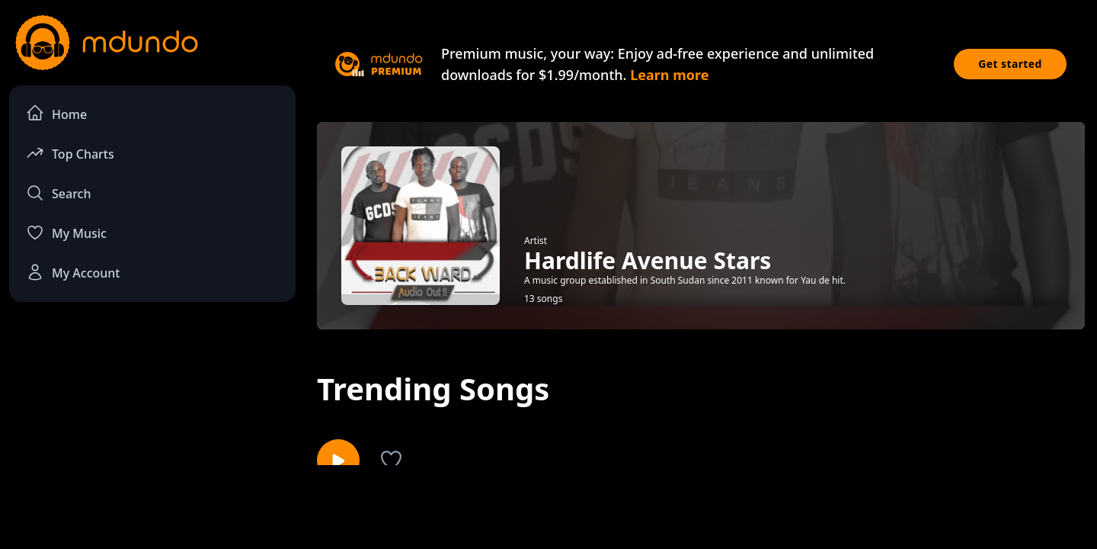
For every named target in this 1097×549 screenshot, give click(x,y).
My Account (73, 272)
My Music (66, 232)
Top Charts (70, 152)
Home (56, 113)
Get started (1010, 63)
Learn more (669, 75)
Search (58, 193)
